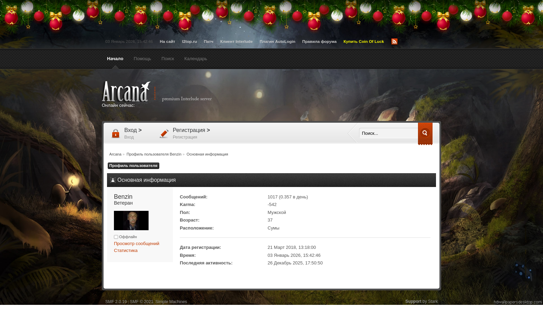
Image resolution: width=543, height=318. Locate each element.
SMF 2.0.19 (116, 301)
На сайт (167, 41)
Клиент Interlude (236, 41)
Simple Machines (171, 301)
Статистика (125, 250)
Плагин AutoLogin (277, 41)
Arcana (164, 91)
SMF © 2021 (141, 301)
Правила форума (319, 41)
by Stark (422, 301)
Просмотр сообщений (136, 243)
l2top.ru (189, 41)
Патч (208, 41)
